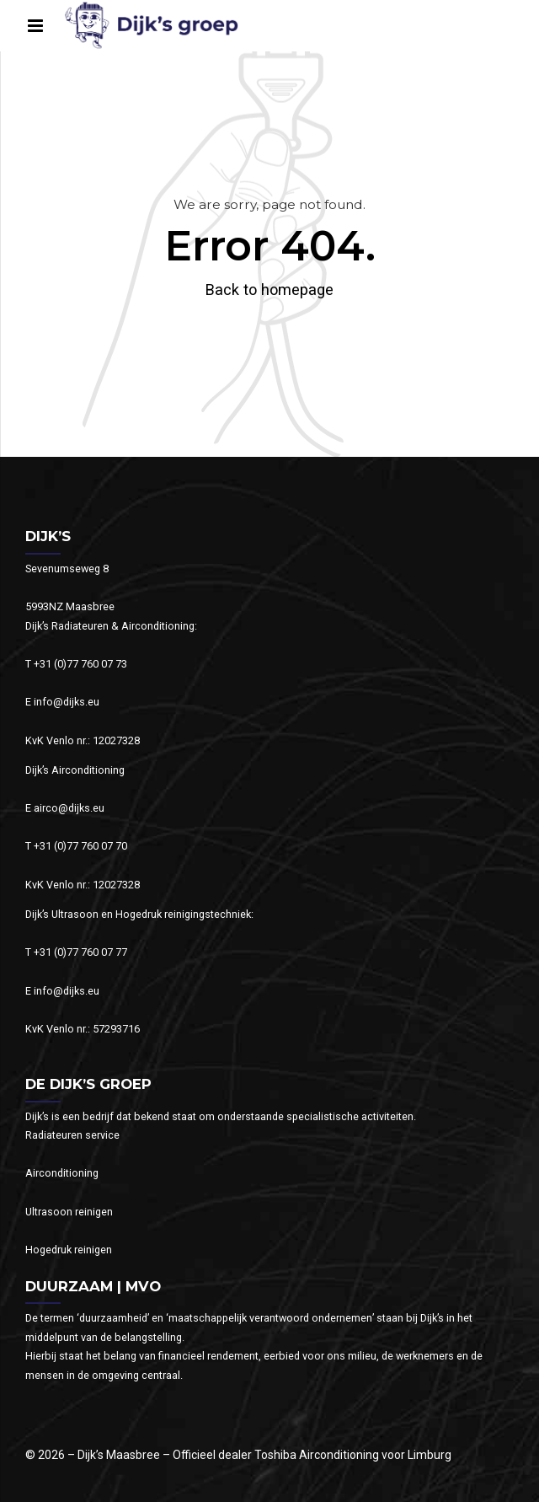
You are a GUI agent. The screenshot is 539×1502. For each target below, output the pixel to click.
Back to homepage (269, 289)
